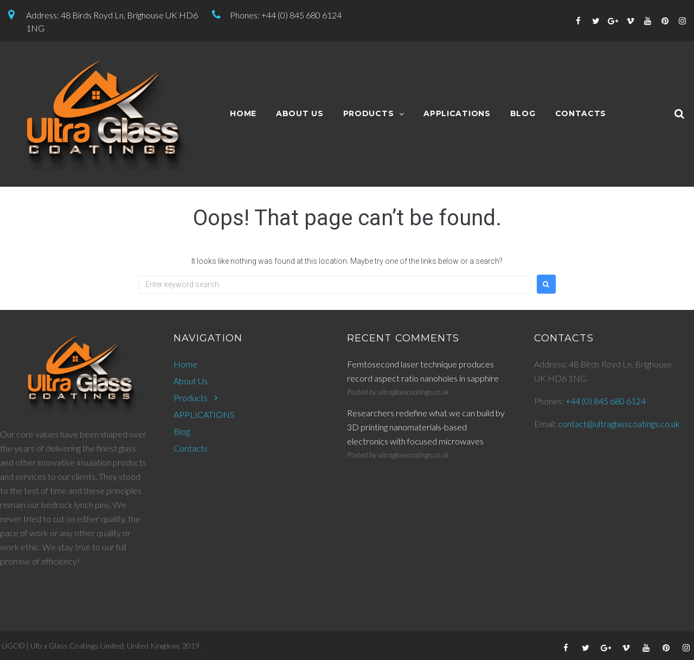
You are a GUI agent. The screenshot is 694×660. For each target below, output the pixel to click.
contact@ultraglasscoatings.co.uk (619, 423)
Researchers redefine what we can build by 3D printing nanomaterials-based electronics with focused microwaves (426, 427)
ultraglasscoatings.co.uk (413, 391)
